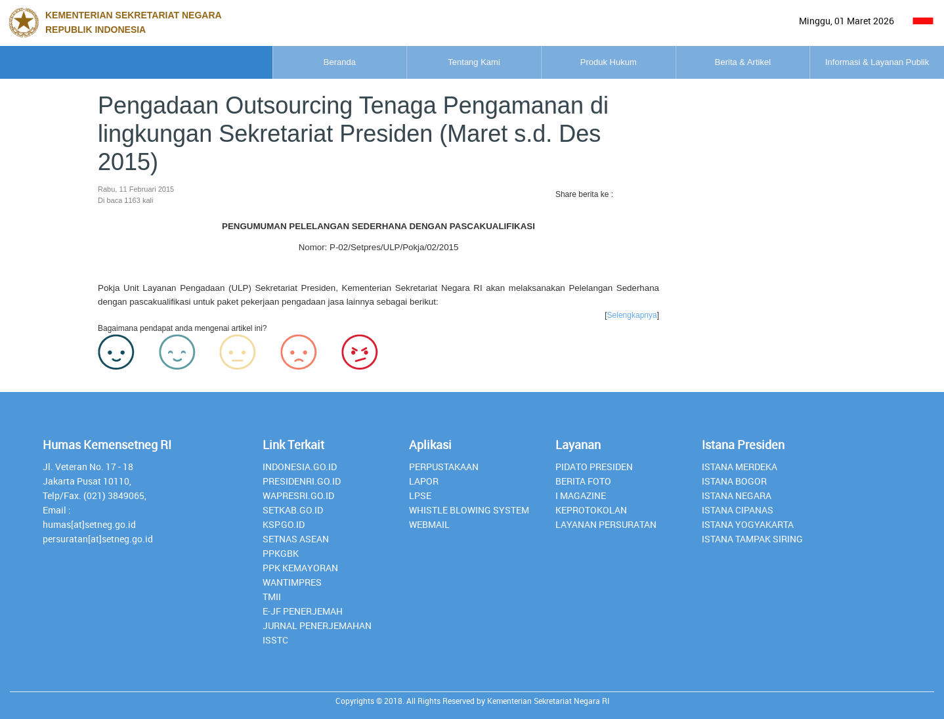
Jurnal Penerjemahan (317, 625)
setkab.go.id (293, 510)
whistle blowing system (469, 510)
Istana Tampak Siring (752, 539)
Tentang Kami (283, 62)
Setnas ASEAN (296, 539)
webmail (429, 524)
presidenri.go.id (302, 481)
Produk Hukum (472, 62)
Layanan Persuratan (605, 524)
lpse (420, 495)
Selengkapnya (632, 315)
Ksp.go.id (284, 524)
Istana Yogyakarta (748, 524)
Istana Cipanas (737, 510)
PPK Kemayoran (300, 567)
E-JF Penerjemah (303, 611)
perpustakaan (444, 466)
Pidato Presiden (594, 466)
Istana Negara (736, 495)
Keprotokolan (591, 510)
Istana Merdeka (739, 466)
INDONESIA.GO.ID (300, 466)
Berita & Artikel (661, 62)
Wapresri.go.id (298, 495)
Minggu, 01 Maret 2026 (846, 20)
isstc (275, 640)
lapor (424, 481)
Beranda (95, 62)
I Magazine (580, 495)
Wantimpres (292, 582)
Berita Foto (583, 481)
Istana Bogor (734, 481)
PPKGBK (281, 553)
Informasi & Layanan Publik (850, 62)
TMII (272, 596)
